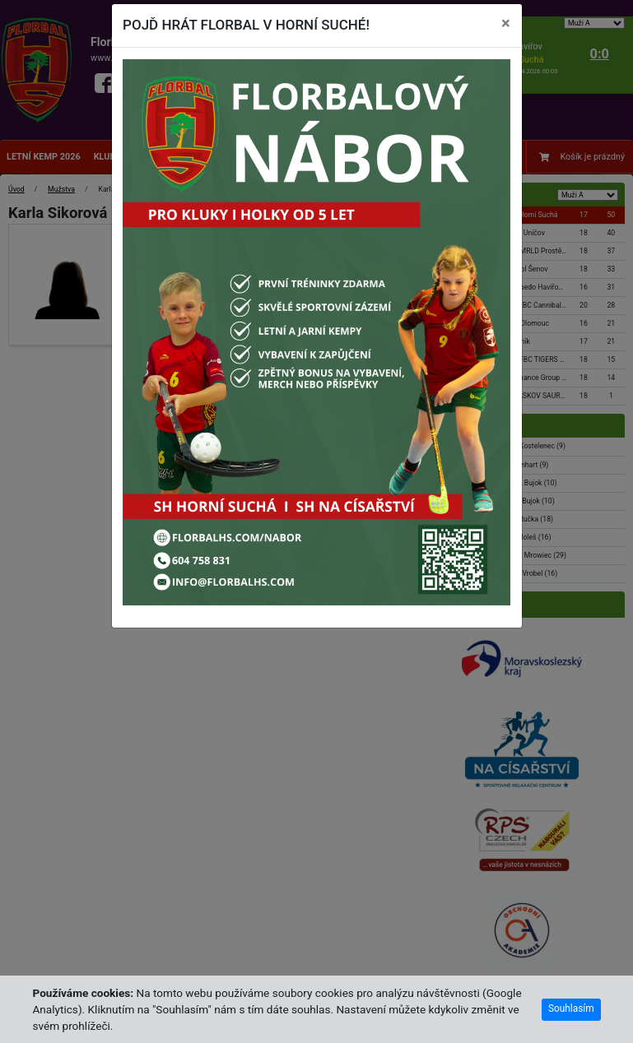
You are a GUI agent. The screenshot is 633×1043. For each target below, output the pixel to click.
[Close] (505, 24)
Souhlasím (571, 1008)
